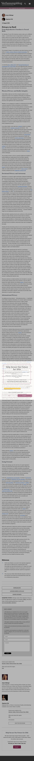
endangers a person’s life (20, 170)
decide (24, 508)
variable (27, 482)
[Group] (11, 2)
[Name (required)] (17, 636)
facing (28, 151)
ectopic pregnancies (19, 137)
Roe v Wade (19, 663)
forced (3, 167)
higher (24, 484)
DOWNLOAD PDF (17, 587)
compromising (27, 134)
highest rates (6, 489)
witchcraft (4, 368)
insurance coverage (20, 482)
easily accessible (9, 482)
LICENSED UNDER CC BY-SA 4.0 (17, 591)
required (20, 126)
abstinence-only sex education (18, 479)
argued (19, 332)
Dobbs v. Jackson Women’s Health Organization (16, 52)
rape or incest (24, 168)
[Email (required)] (17, 640)
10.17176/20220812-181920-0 (9, 602)
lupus (3, 147)
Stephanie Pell (9, 19)
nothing (3, 146)
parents (21, 282)
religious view (5, 513)
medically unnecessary (15, 128)
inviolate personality (22, 186)
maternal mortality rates (7, 491)
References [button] (5, 560)
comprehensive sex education (13, 477)
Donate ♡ (17, 747)
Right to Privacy (13, 663)
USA (3, 668)
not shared (22, 515)
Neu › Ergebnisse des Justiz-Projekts (17, 8)
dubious (11, 450)
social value (25, 371)
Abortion (4, 663)
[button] (5, 53)
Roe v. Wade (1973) (12, 64)
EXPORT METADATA (17, 594)
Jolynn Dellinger (9, 15)
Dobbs (7, 663)
